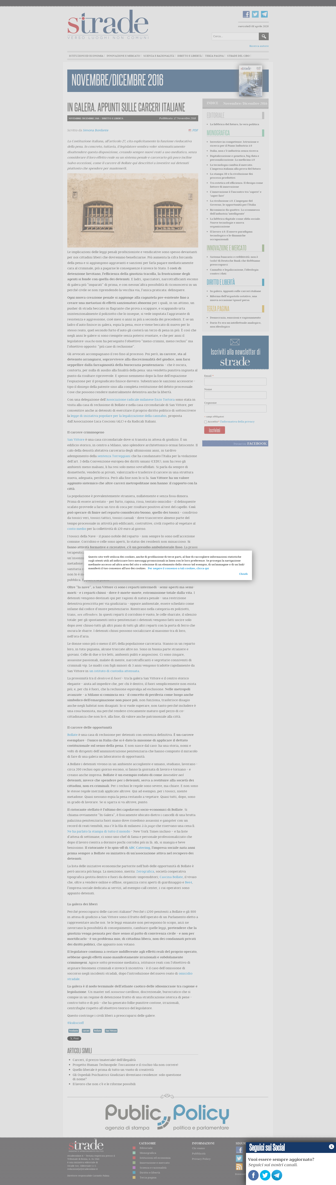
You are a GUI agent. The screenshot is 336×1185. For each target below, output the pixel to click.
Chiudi (243, 574)
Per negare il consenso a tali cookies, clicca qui (178, 568)
